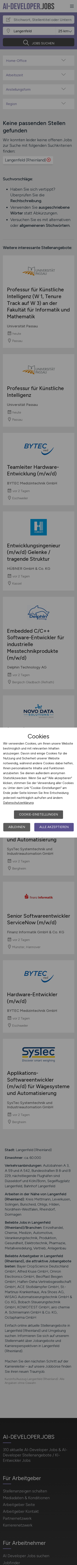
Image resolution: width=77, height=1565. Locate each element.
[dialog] (38, 782)
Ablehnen (16, 827)
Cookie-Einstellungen (38, 814)
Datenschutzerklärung (18, 803)
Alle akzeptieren (54, 827)
